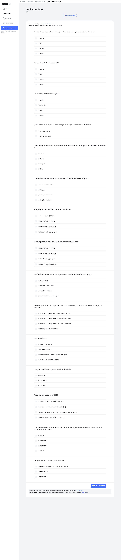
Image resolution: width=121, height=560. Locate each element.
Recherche (7, 18)
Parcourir (7, 14)
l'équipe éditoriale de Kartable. (48, 24)
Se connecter (8, 23)
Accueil (6, 9)
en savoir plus (80, 490)
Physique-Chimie (40, 1)
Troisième (30, 1)
